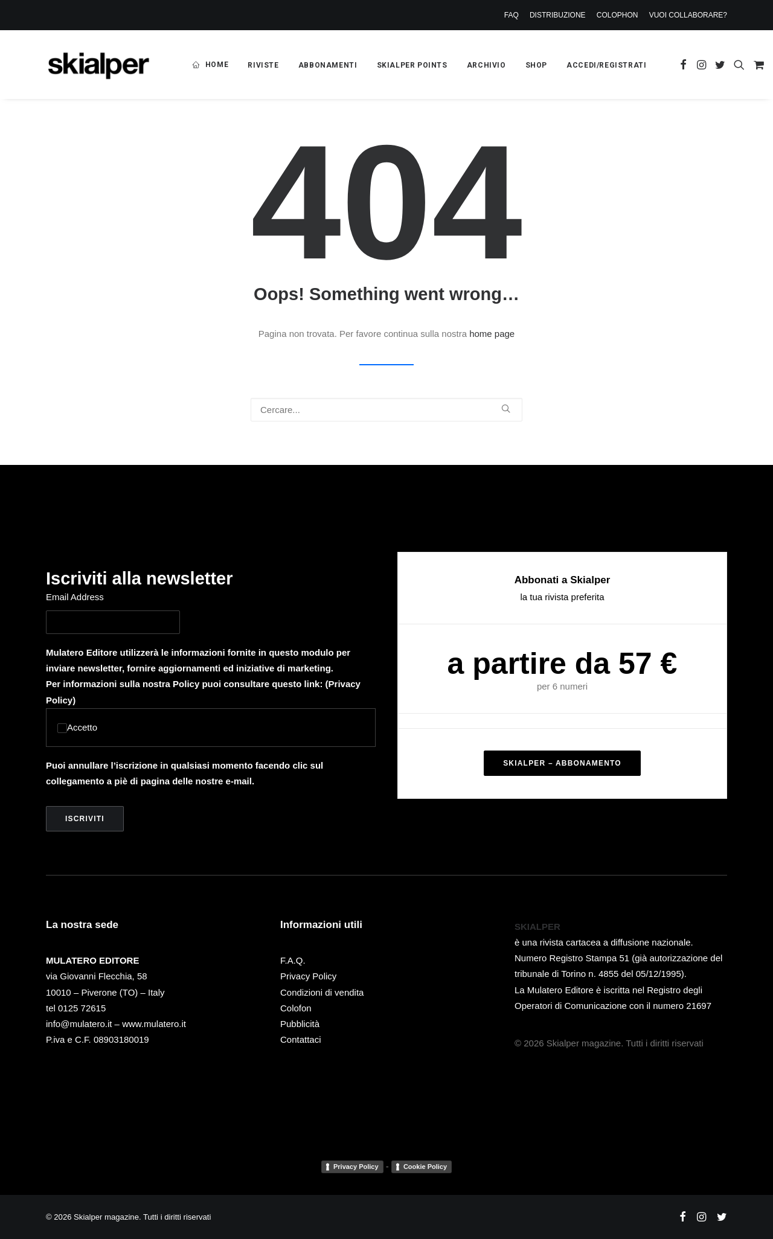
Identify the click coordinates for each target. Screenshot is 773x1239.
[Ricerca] (386, 409)
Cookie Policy (425, 1166)
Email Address (75, 597)
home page (492, 333)
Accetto (77, 727)
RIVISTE (263, 65)
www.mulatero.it (154, 1024)
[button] (683, 64)
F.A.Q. (293, 960)
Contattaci (300, 1039)
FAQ (511, 15)
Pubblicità (299, 1024)
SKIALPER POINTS (412, 65)
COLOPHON (617, 15)
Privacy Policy (308, 976)
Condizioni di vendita (322, 992)
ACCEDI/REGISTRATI (606, 65)
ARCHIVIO (486, 65)
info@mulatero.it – (84, 1024)
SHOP (536, 65)
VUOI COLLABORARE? (688, 15)
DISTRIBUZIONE (558, 15)
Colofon (296, 1008)
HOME (216, 64)
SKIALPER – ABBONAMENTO (562, 763)
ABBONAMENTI (328, 65)
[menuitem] (513, 15)
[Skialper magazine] (98, 64)
